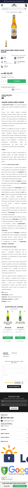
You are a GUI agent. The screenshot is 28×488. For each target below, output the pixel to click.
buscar (25, 8)
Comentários (14, 376)
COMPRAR (7, 338)
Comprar (17, 81)
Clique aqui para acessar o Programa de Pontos (14, 1)
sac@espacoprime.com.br (8, 420)
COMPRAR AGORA (20, 486)
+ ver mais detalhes (7, 341)
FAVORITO (12, 311)
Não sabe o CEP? (18, 89)
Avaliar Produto (23, 55)
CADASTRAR (14, 408)
